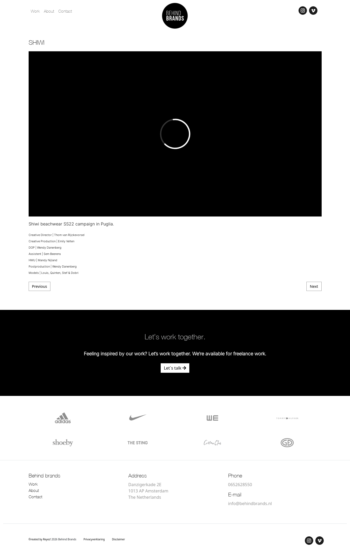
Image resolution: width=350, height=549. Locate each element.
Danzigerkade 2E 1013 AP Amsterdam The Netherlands (148, 491)
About (49, 11)
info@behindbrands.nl (250, 503)
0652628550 (240, 484)
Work (35, 11)
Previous (39, 286)
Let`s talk (175, 368)
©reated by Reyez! (40, 539)
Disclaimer (118, 539)
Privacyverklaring (94, 539)
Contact (65, 11)
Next (314, 286)
